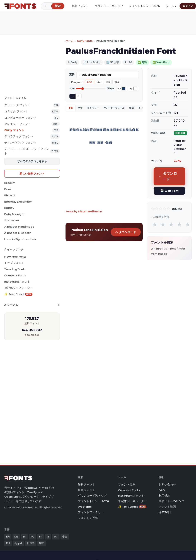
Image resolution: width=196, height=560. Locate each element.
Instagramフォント (17, 281)
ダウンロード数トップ (109, 6)
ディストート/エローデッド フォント (26, 151)
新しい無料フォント (32, 173)
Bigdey (9, 208)
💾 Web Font (169, 190)
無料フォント (86, 484)
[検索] (57, 6)
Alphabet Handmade (19, 226)
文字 (80, 107)
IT (48, 536)
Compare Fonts (15, 275)
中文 (64, 536)
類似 (131, 107)
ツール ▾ (171, 6)
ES (24, 536)
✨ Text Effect (18, 294)
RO (32, 536)
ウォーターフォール (113, 107)
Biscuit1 (9, 195)
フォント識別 (126, 484)
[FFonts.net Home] (20, 6)
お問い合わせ (167, 484)
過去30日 (165, 512)
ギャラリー (93, 107)
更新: (72, 74)
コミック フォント (16, 111)
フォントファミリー (91, 512)
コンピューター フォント (20, 117)
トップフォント (14, 263)
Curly (177, 161)
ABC (89, 82)
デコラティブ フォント (19, 136)
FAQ (162, 490)
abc (99, 82)
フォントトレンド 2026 (144, 6)
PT (56, 536)
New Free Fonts (15, 256)
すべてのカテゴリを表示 (32, 161)
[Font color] (123, 88)
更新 (70, 107)
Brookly (9, 183)
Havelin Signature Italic (20, 239)
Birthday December (18, 201)
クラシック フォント (17, 105)
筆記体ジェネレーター (18, 288)
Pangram (76, 82)
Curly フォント (14, 130)
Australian (11, 220)
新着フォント (80, 6)
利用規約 (164, 495)
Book (7, 189)
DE (16, 536)
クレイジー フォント (17, 124)
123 (108, 82)
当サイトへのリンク (171, 501)
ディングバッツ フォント (20, 142)
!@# (116, 82)
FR (40, 536)
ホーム (70, 41)
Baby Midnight (14, 214)
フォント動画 (167, 506)
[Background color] (135, 88)
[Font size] (91, 88)
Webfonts (85, 506)
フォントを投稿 (88, 517)
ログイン (188, 6)
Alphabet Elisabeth (17, 233)
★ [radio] (154, 224)
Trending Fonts (15, 269)
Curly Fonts (85, 41)
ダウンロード (125, 232)
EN (8, 536)
